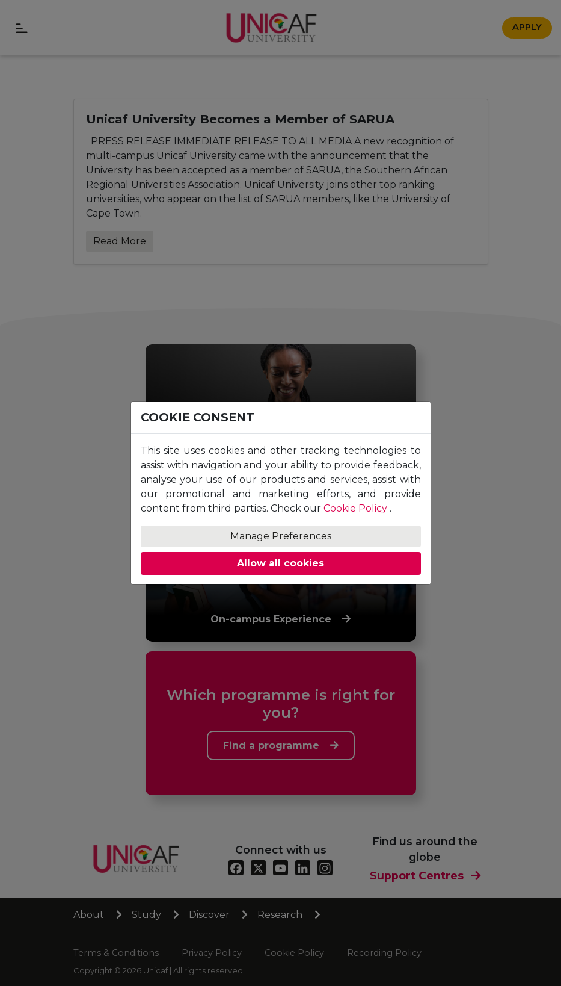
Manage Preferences (280, 536)
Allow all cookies (280, 563)
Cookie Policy (355, 508)
